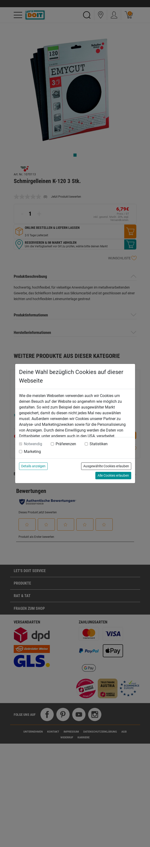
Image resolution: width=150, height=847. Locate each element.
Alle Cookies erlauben (113, 475)
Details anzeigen (33, 466)
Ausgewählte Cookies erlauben (106, 466)
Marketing (32, 451)
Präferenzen (66, 444)
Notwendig (33, 444)
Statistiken (99, 444)
